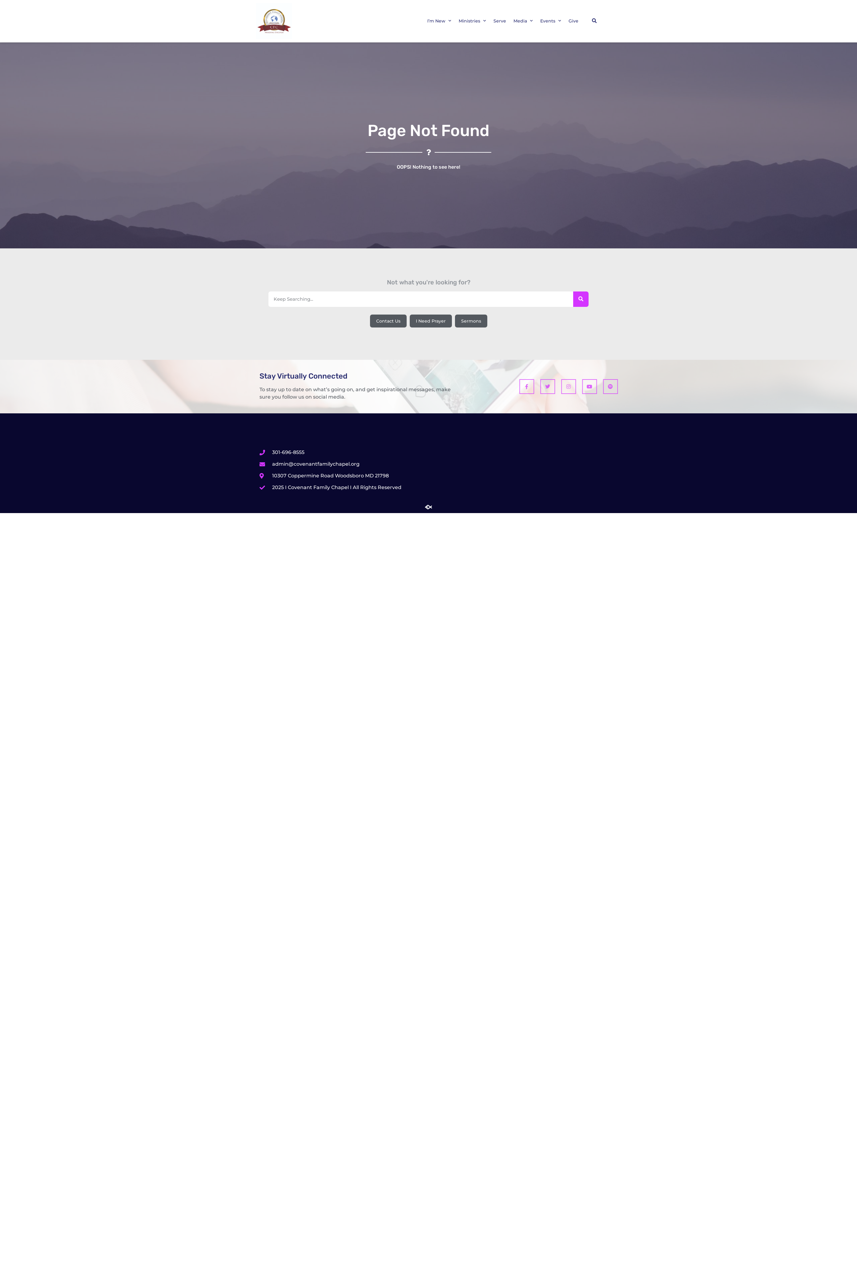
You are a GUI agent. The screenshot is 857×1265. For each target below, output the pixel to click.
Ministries (472, 21)
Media (523, 21)
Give (573, 21)
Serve (499, 21)
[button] (594, 21)
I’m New (439, 21)
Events (550, 21)
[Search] (581, 299)
